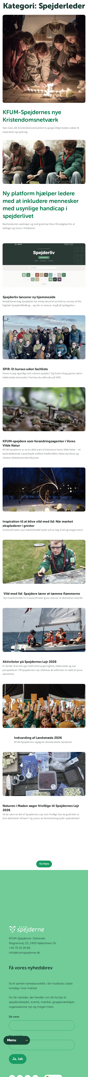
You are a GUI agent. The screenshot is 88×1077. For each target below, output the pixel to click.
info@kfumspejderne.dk (24, 952)
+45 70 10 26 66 (19, 948)
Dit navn (14, 1017)
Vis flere (44, 864)
